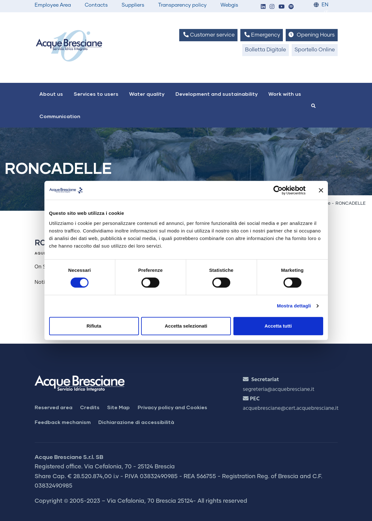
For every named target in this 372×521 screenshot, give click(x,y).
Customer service (208, 35)
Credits (90, 407)
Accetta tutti (278, 326)
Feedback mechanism (63, 422)
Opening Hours (312, 35)
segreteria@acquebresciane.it (278, 389)
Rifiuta (94, 326)
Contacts (96, 5)
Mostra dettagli (294, 305)
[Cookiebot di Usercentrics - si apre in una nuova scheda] (278, 190)
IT (326, 13)
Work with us (284, 94)
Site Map (118, 407)
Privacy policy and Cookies (172, 407)
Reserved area (53, 407)
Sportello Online (315, 50)
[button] (263, 7)
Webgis (229, 5)
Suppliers (133, 5)
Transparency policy (182, 5)
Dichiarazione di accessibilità (136, 422)
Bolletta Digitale (265, 50)
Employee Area (53, 5)
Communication (59, 116)
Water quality (146, 94)
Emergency (261, 35)
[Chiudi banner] (321, 190)
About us (51, 94)
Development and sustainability (216, 94)
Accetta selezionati (186, 326)
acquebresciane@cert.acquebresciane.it (291, 408)
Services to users (96, 94)
